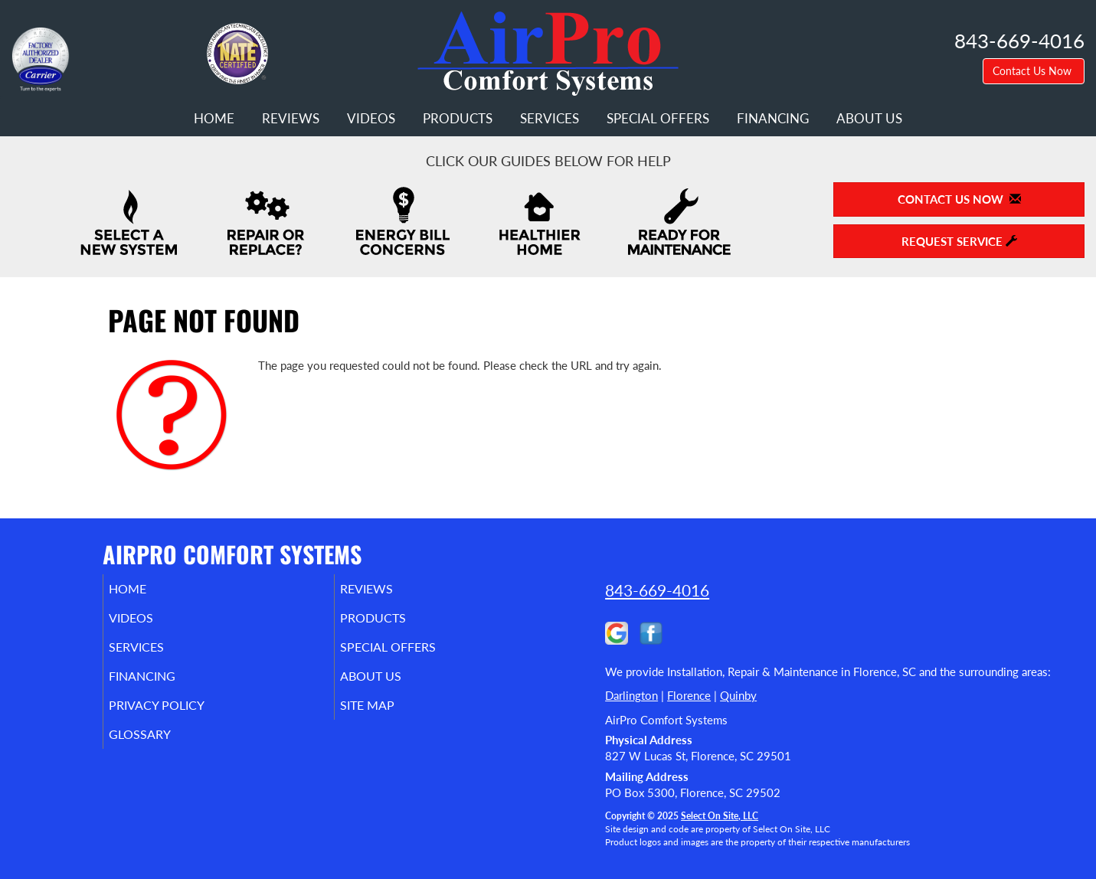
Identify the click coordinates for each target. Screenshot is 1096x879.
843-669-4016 (657, 590)
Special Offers (658, 118)
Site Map (389, 719)
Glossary (160, 751)
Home (214, 118)
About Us (869, 118)
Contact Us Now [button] (1034, 70)
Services (549, 118)
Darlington (631, 695)
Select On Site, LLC (719, 816)
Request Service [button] (959, 241)
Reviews (290, 118)
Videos (371, 118)
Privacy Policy (179, 719)
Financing (773, 118)
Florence (689, 695)
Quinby (738, 695)
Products (457, 118)
